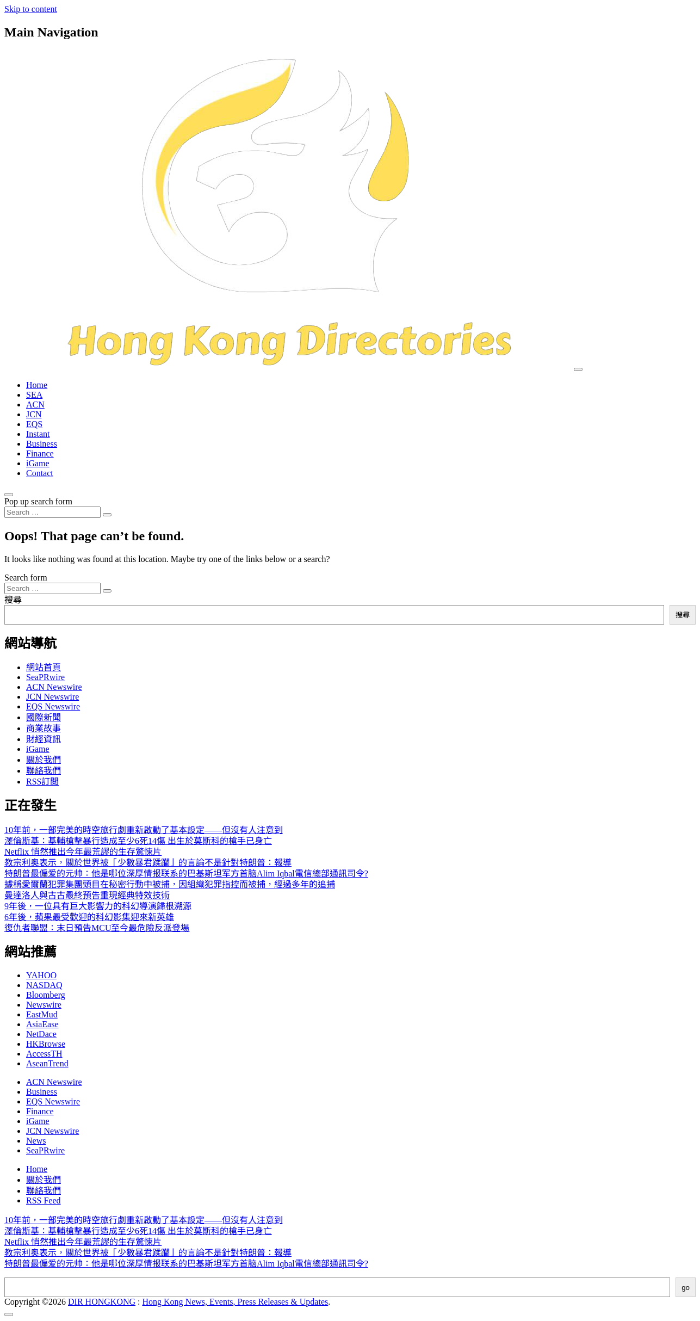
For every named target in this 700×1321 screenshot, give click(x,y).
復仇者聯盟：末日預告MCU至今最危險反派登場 (96, 928)
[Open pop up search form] (8, 494)
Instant (38, 434)
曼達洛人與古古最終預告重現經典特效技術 (87, 895)
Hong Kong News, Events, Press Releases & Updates (236, 1301)
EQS (34, 424)
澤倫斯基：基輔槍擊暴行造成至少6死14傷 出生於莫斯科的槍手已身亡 (138, 840)
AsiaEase (42, 1024)
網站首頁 (43, 667)
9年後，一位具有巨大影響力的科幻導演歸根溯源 (97, 906)
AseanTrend (47, 1063)
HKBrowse (45, 1043)
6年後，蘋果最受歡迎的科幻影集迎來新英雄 (89, 917)
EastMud (42, 1014)
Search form (25, 577)
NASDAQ (44, 985)
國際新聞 (43, 717)
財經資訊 (43, 739)
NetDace (41, 1034)
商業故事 (43, 728)
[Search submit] (107, 514)
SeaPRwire (45, 677)
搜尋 (13, 599)
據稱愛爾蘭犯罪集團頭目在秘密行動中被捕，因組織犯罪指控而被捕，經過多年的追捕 (169, 884)
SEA (34, 394)
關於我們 (43, 759)
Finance (40, 453)
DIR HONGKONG (101, 1301)
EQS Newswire (53, 706)
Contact (39, 473)
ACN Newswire (54, 687)
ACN (35, 404)
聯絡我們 (43, 770)
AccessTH (44, 1053)
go (686, 1287)
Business (41, 443)
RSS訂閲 (42, 781)
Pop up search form (38, 501)
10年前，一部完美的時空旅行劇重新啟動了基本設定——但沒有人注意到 (143, 830)
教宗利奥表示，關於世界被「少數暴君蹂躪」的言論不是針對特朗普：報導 (148, 862)
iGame (37, 463)
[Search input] (52, 512)
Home (36, 385)
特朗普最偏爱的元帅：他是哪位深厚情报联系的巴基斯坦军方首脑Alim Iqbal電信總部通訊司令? (186, 873)
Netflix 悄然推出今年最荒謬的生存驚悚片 (83, 851)
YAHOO (41, 975)
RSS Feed (43, 1200)
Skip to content (30, 9)
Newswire (43, 1004)
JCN (33, 414)
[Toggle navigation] (578, 369)
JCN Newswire (52, 696)
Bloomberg (45, 994)
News (36, 1140)
